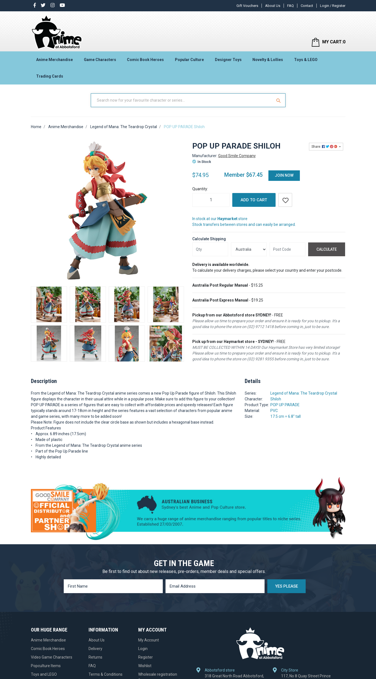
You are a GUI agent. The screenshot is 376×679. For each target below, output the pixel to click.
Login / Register (332, 6)
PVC (274, 410)
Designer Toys (228, 59)
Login (143, 648)
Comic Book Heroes (145, 59)
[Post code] (287, 249)
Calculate (326, 249)
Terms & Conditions (105, 674)
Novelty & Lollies (267, 59)
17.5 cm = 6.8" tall (285, 416)
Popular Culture (189, 59)
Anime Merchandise (54, 59)
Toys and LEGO (44, 674)
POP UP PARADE (285, 405)
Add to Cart (254, 199)
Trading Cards (49, 76)
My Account (148, 640)
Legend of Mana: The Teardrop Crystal (303, 393)
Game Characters (100, 59)
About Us (272, 6)
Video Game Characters (51, 657)
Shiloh (275, 399)
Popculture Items (46, 666)
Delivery (95, 648)
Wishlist (144, 666)
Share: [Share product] (324, 147)
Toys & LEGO (306, 59)
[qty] (210, 249)
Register (145, 657)
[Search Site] (279, 100)
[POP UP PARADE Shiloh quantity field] (211, 200)
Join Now (284, 175)
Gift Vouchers (247, 6)
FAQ (290, 6)
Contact (307, 6)
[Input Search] (182, 100)
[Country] (249, 249)
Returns (95, 657)
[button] (285, 200)
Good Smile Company (237, 156)
